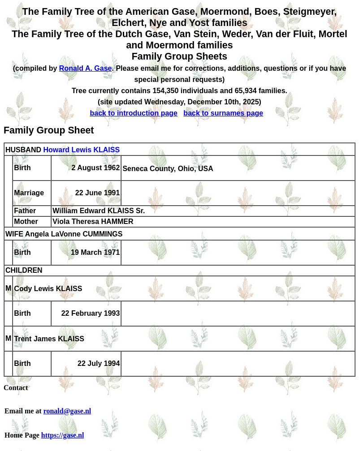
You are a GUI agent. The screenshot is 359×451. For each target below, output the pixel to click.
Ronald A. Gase (85, 68)
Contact (16, 387)
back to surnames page (223, 113)
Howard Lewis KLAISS (81, 150)
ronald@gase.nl (67, 411)
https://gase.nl (62, 435)
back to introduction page (133, 113)
